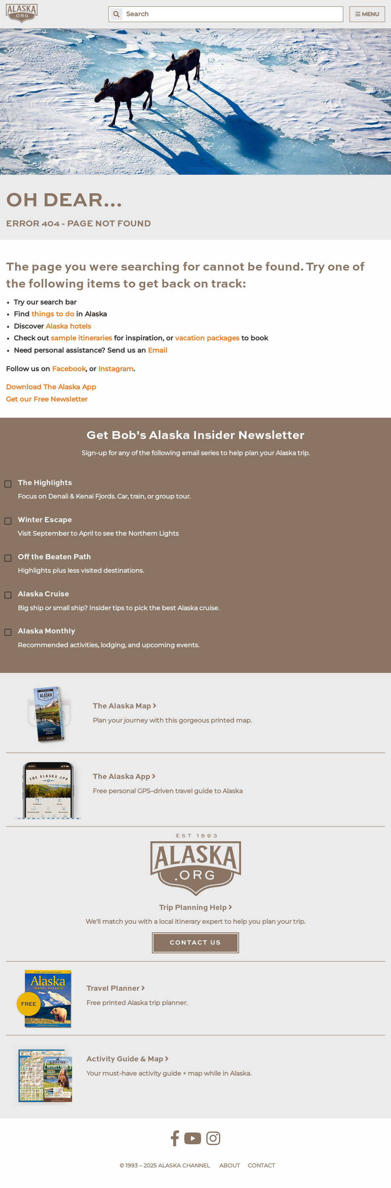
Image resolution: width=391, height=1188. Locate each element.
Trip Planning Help (195, 908)
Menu (367, 14)
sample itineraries (81, 338)
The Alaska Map (125, 706)
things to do (53, 314)
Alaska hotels (68, 326)
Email (157, 350)
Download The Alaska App (51, 387)
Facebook (69, 369)
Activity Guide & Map (127, 1059)
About (229, 1165)
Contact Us (195, 943)
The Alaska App (124, 777)
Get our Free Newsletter (47, 399)
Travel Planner (115, 988)
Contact (261, 1165)
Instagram (115, 369)
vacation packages (207, 338)
